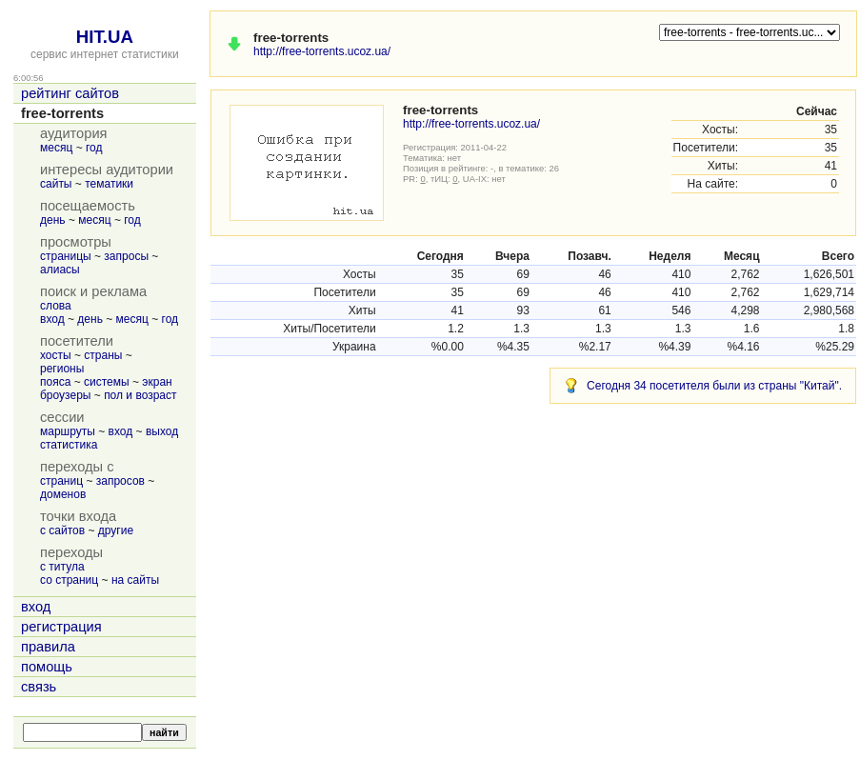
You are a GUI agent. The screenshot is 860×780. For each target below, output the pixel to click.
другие (115, 530)
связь (38, 686)
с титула (62, 566)
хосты (55, 355)
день (53, 220)
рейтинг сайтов (70, 93)
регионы (62, 368)
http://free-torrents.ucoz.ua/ (321, 51)
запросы (126, 256)
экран (156, 382)
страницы (65, 256)
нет (455, 157)
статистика (68, 444)
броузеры (65, 395)
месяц (56, 147)
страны (103, 355)
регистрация (61, 626)
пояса (55, 382)
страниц (61, 481)
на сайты (135, 580)
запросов (120, 481)
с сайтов (62, 530)
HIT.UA (104, 37)
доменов (63, 494)
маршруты (67, 431)
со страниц (69, 580)
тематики (109, 183)
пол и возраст (140, 395)
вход (52, 319)
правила (48, 646)
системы (107, 382)
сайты (56, 183)
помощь (46, 666)
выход (162, 431)
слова (55, 305)
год (94, 147)
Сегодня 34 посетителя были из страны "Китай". (714, 385)
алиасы (60, 269)
